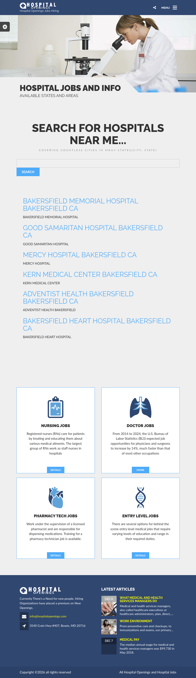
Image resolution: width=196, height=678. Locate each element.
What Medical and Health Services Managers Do (141, 599)
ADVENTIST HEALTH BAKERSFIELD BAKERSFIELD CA (78, 297)
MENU (165, 7)
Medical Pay (129, 639)
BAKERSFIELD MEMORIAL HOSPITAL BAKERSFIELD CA (80, 204)
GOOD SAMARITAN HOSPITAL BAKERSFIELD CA (93, 231)
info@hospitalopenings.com (48, 616)
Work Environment (136, 621)
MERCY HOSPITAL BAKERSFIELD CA (80, 255)
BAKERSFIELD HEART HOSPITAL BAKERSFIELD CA (97, 324)
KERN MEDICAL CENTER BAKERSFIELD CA (90, 274)
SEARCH (28, 172)
